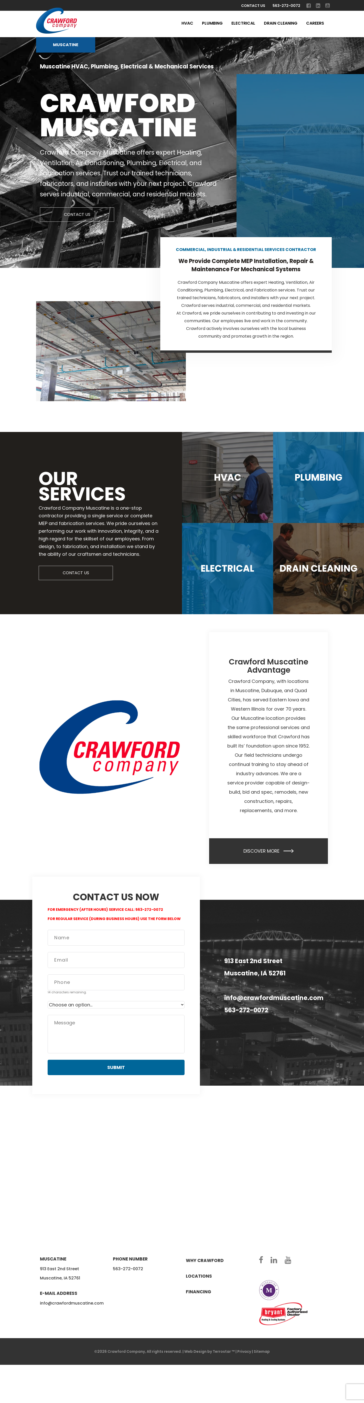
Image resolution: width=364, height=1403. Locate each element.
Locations (199, 1276)
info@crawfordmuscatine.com (274, 998)
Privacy (244, 1351)
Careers (315, 23)
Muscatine (65, 45)
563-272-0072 (286, 5)
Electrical (243, 23)
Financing (198, 1292)
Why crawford (205, 1260)
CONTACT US (77, 214)
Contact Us (253, 5)
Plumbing (212, 23)
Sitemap (262, 1351)
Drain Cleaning (280, 23)
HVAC (187, 23)
